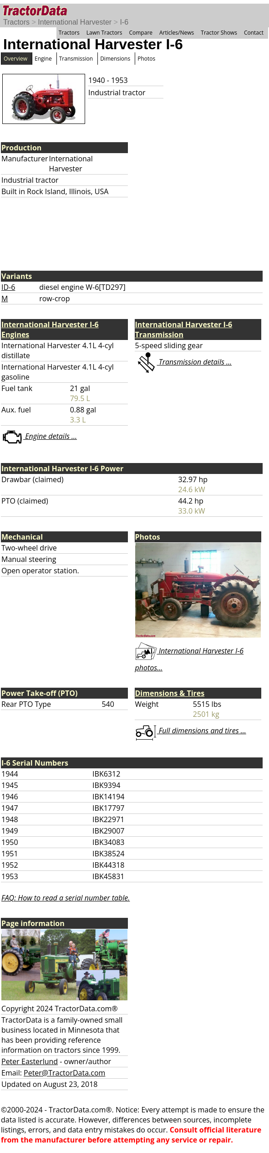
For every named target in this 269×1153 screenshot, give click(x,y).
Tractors (16, 22)
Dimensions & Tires (170, 693)
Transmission (76, 58)
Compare (140, 32)
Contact (254, 32)
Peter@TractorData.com (64, 1073)
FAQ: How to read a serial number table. (65, 898)
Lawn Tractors (104, 32)
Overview (15, 58)
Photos (146, 58)
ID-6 (8, 287)
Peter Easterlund (29, 1061)
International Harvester (75, 22)
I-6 (124, 22)
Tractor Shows (219, 32)
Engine (43, 58)
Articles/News (176, 32)
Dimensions (115, 58)
